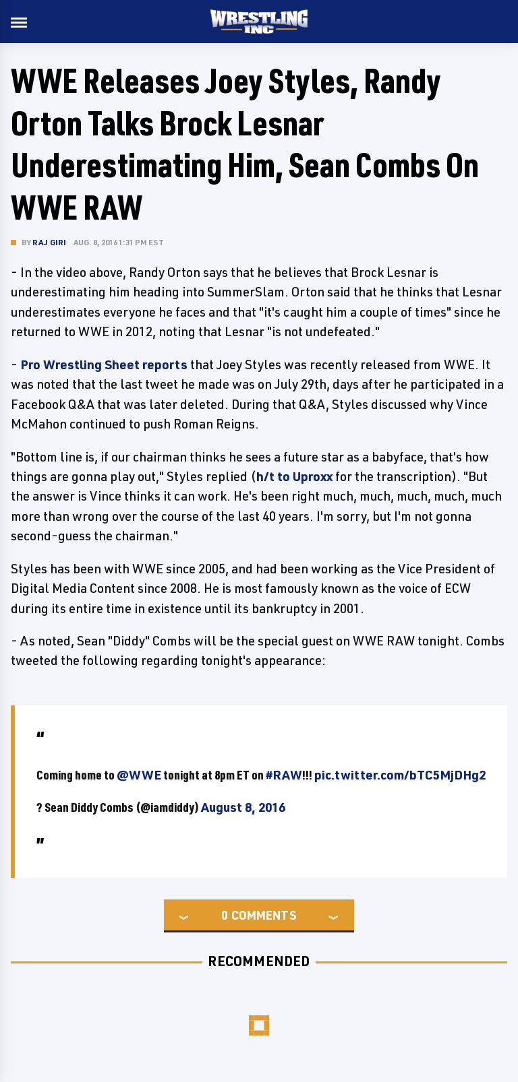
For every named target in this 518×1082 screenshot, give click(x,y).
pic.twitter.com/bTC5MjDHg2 (400, 775)
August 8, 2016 (243, 807)
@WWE (139, 775)
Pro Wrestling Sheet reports (104, 364)
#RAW (284, 775)
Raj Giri (49, 242)
